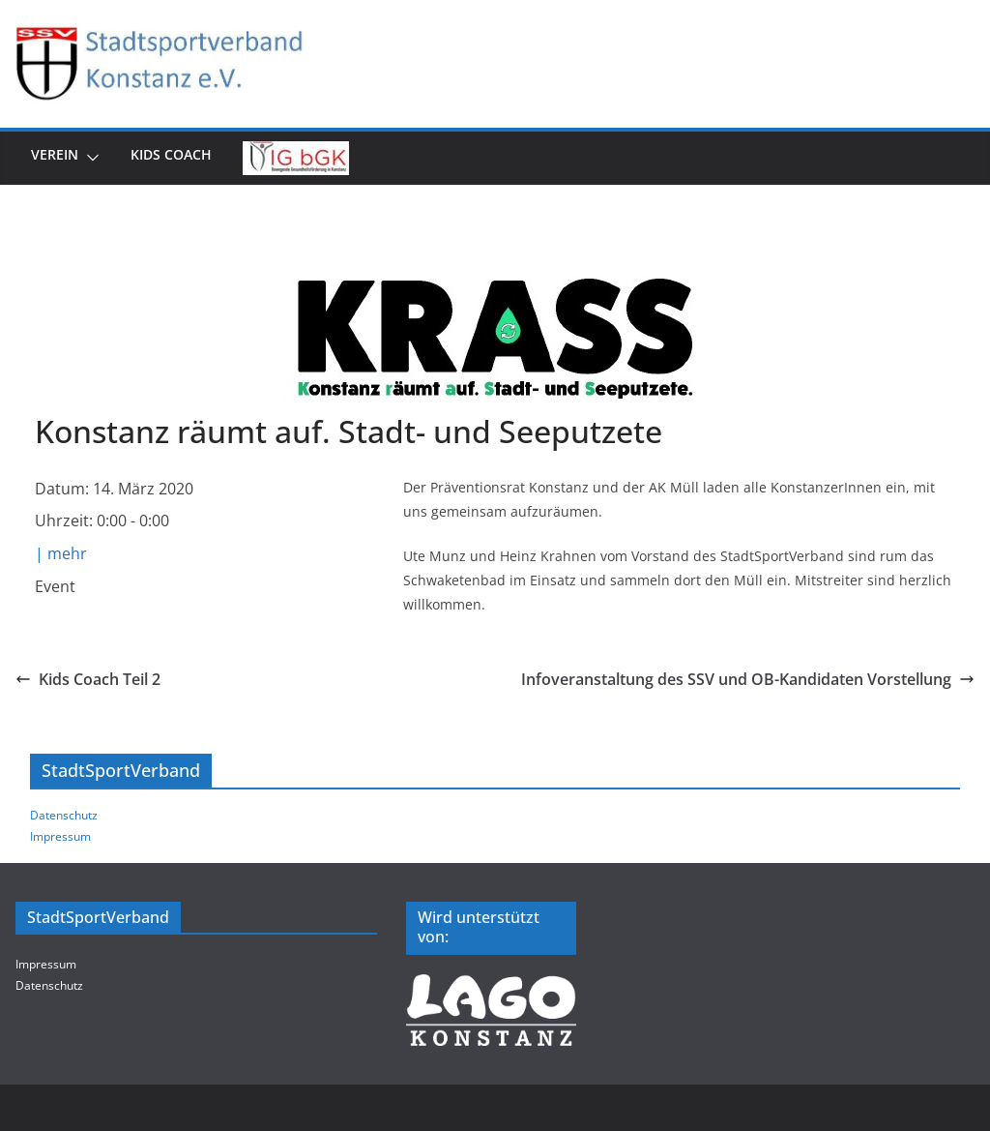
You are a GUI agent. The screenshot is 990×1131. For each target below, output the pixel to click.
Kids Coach (171, 154)
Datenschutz (64, 815)
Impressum (60, 836)
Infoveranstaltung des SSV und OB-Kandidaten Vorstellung (748, 679)
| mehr (61, 553)
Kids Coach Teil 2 (87, 679)
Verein (54, 154)
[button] (89, 158)
